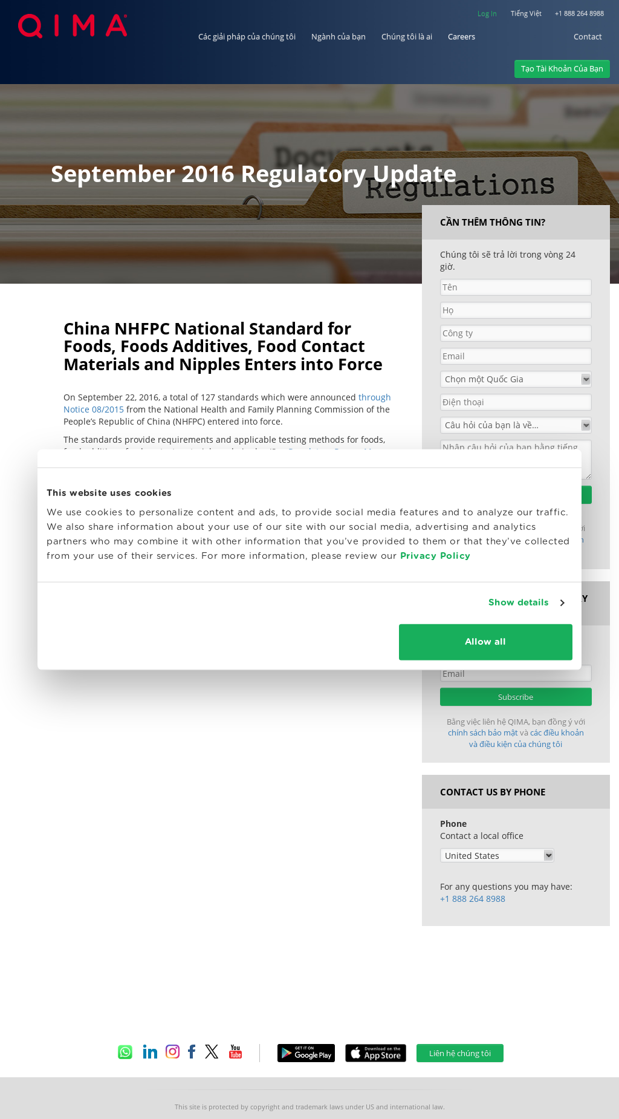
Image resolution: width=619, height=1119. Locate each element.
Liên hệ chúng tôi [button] (460, 1053)
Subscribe (515, 696)
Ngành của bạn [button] (338, 36)
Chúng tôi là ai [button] (406, 36)
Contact (588, 36)
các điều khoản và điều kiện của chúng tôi (526, 738)
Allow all (485, 641)
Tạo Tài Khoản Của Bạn (562, 69)
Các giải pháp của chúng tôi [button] (247, 36)
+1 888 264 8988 (579, 13)
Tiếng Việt (526, 13)
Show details (518, 602)
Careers (461, 36)
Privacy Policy (435, 555)
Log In (487, 13)
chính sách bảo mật (484, 732)
